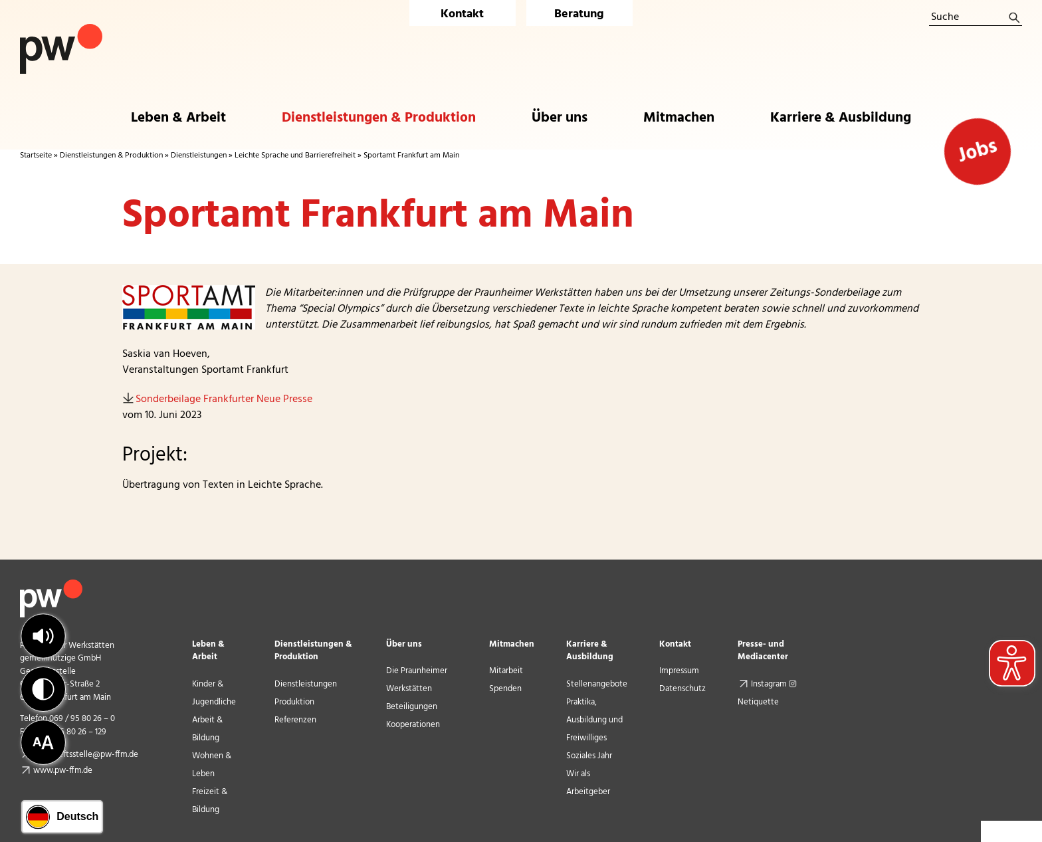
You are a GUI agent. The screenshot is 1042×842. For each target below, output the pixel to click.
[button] (43, 636)
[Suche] (975, 17)
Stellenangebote (596, 684)
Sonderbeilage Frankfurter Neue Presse (224, 399)
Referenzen (295, 720)
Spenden (505, 689)
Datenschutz (682, 689)
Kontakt (462, 14)
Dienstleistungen (199, 155)
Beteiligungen (411, 707)
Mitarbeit (506, 671)
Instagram (775, 684)
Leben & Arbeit (208, 650)
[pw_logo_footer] (51, 584)
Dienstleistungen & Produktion (111, 155)
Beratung (579, 14)
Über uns (404, 644)
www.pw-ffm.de (62, 771)
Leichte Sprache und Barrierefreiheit (295, 155)
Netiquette (758, 702)
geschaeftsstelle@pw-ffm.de (85, 755)
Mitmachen (511, 644)
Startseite (36, 155)
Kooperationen (413, 725)
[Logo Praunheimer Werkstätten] (61, 29)
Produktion (294, 702)
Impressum (679, 671)
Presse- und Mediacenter (763, 650)
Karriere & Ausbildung (589, 650)
